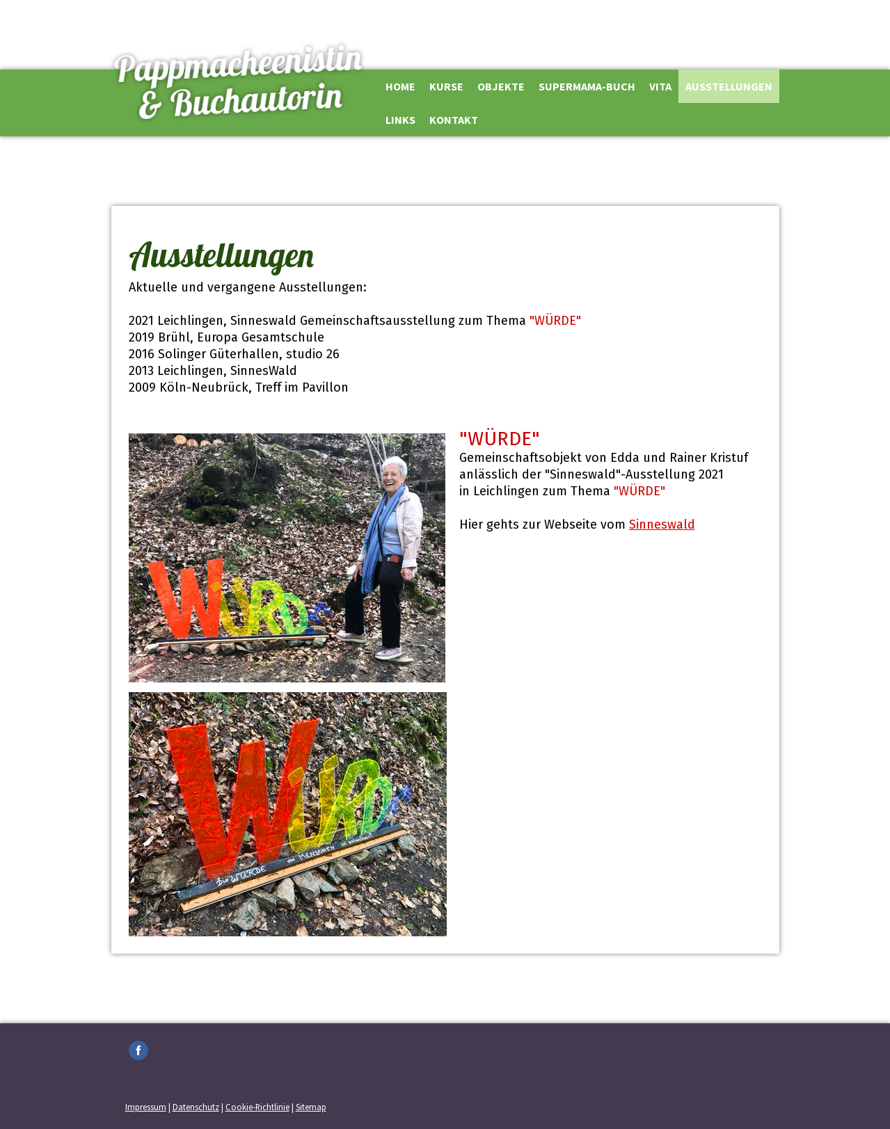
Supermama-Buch (587, 86)
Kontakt (453, 120)
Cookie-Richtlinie (257, 1106)
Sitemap (311, 1106)
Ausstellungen (728, 86)
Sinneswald (662, 524)
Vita (660, 86)
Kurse (446, 86)
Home (400, 86)
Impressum (145, 1106)
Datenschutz (196, 1106)
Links (400, 120)
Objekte (501, 86)
